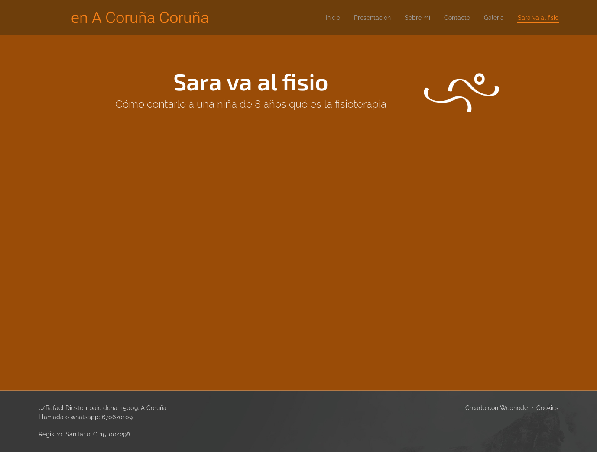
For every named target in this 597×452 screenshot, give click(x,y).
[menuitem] (315, 18)
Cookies (547, 407)
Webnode (514, 407)
